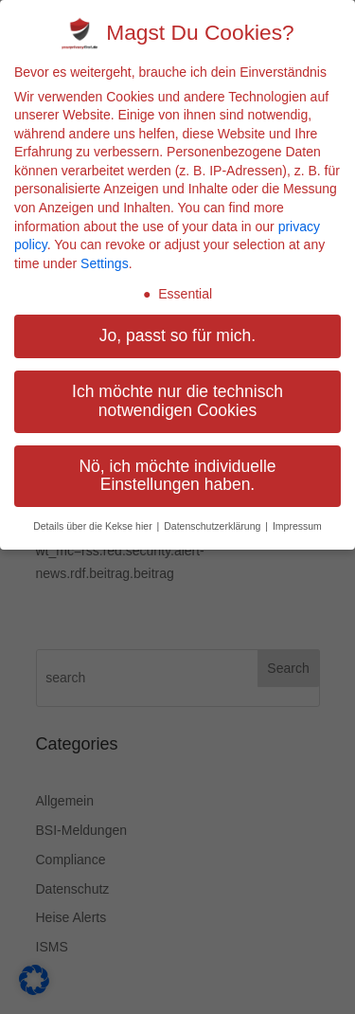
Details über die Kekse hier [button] (93, 526)
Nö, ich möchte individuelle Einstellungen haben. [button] (177, 476)
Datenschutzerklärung (213, 526)
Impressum (297, 526)
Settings (104, 263)
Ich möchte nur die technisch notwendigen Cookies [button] (177, 401)
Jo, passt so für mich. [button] (177, 335)
